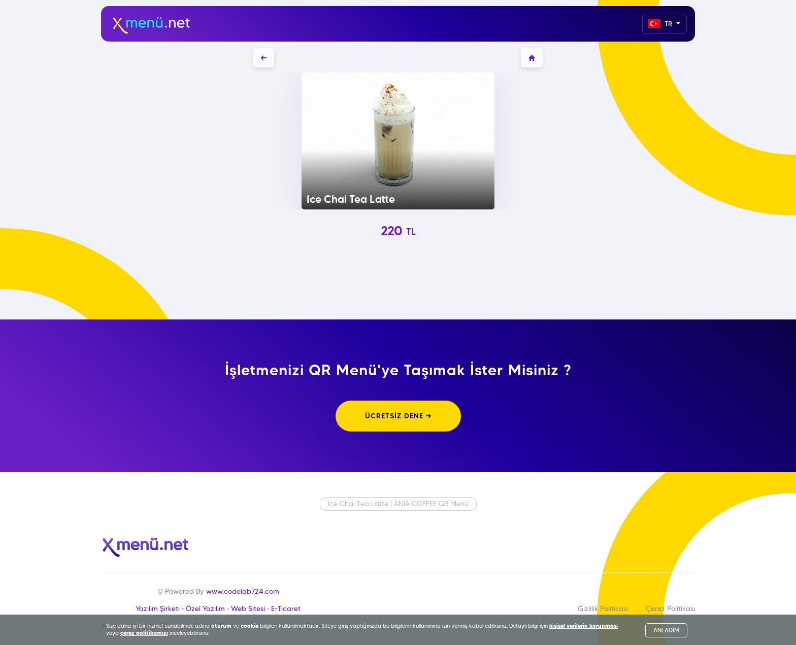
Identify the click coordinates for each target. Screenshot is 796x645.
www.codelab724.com (242, 591)
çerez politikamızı (144, 632)
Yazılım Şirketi (158, 608)
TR (661, 23)
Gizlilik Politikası (603, 608)
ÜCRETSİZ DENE (398, 415)
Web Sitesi (248, 608)
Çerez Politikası (670, 608)
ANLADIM (666, 630)
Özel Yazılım (205, 608)
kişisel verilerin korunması (583, 625)
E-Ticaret (286, 608)
